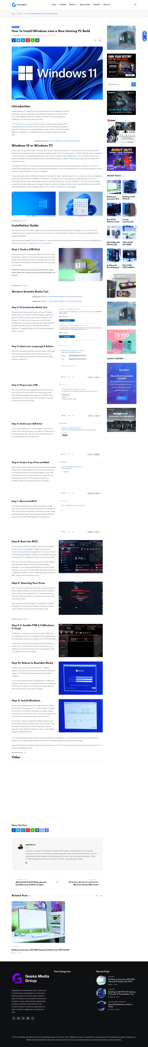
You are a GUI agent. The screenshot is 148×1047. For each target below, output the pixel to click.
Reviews (72, 4)
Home (54, 4)
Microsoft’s (36, 153)
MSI (15, 643)
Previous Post (23, 879)
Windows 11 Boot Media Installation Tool (55, 301)
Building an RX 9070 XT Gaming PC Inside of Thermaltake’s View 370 (121, 994)
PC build (27, 111)
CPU (78, 156)
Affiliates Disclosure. (77, 1037)
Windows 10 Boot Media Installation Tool (55, 297)
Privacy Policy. (64, 1037)
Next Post (93, 879)
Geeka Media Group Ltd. (50, 1037)
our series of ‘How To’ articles (23, 124)
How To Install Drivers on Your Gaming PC (37, 243)
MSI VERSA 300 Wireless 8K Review (113, 245)
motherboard (71, 156)
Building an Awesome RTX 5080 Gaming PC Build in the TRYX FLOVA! (40, 950)
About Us (106, 4)
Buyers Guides (85, 4)
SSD (32, 714)
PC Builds (63, 4)
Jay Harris (17, 35)
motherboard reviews (32, 575)
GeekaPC (96, 4)
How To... (20, 13)
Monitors (122, 1002)
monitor (14, 552)
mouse (19, 552)
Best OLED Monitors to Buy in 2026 (113, 222)
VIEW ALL (121, 398)
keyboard (28, 552)
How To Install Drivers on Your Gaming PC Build (64, 141)
